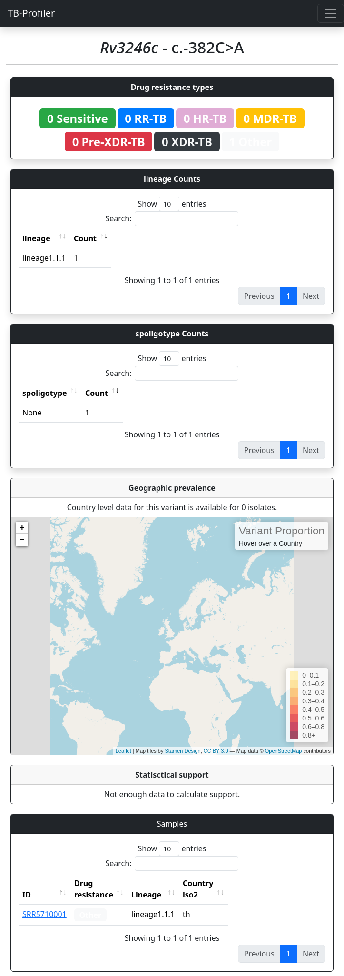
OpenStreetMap (283, 751)
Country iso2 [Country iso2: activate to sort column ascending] (227, 883)
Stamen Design (182, 751)
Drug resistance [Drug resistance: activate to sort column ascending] (104, 883)
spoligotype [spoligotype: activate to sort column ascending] (44, 393)
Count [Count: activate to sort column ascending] (85, 238)
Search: (172, 218)
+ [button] (22, 527)
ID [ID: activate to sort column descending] (26, 883)
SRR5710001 (44, 902)
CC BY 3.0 (216, 751)
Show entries (172, 204)
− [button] (22, 540)
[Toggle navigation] (330, 13)
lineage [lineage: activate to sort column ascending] (36, 238)
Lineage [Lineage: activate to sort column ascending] (167, 883)
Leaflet (123, 751)
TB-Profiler (31, 13)
